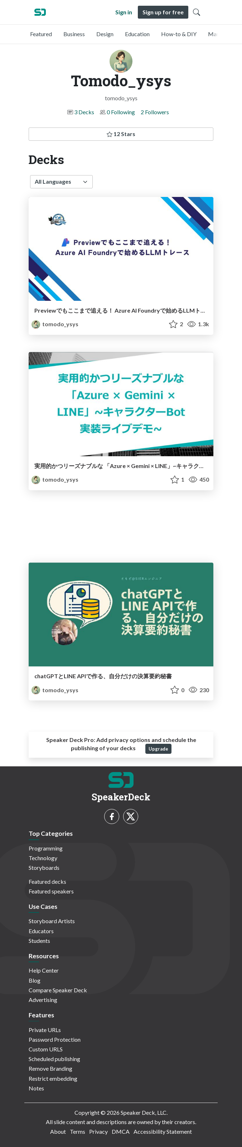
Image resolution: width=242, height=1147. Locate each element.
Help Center (44, 970)
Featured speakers (51, 891)
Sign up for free (163, 12)
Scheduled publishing (54, 1058)
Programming (46, 848)
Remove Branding (50, 1068)
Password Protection (55, 1039)
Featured (41, 33)
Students (39, 940)
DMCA (121, 1131)
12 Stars (121, 133)
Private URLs (45, 1029)
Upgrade (158, 749)
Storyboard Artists (52, 920)
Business (74, 33)
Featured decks (47, 881)
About (58, 1131)
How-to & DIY (179, 33)
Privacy (98, 1131)
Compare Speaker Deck (58, 990)
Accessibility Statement (163, 1131)
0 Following (121, 112)
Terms (77, 1131)
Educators (41, 930)
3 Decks (84, 112)
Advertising (43, 999)
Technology (43, 857)
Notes (36, 1088)
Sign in (123, 12)
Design (104, 33)
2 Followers (155, 112)
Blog (34, 980)
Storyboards (44, 867)
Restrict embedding (53, 1078)
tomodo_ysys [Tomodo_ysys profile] (55, 324)
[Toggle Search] (196, 12)
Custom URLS (46, 1049)
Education (137, 33)
